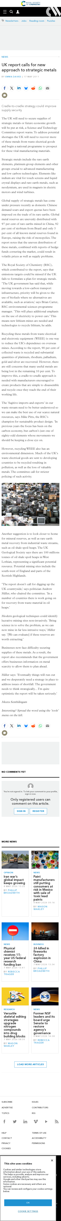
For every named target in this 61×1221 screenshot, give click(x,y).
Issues (35, 1102)
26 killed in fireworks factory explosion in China (42, 954)
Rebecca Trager (12, 973)
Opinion (8, 872)
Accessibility (39, 1138)
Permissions (38, 1143)
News (5, 57)
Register (38, 811)
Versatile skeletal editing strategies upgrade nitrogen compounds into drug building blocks (15, 1025)
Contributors (40, 1107)
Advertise (7, 1107)
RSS (33, 1113)
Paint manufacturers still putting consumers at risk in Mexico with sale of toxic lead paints (44, 888)
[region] (28, 1188)
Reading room (36, 21)
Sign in (21, 811)
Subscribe (7, 1102)
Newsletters (12, 21)
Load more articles (30, 1064)
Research (9, 1009)
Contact (7, 1138)
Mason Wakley (40, 908)
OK (28, 1202)
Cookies (6, 1148)
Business (39, 944)
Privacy (6, 1143)
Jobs (24, 21)
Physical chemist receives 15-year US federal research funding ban (15, 956)
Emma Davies (13, 76)
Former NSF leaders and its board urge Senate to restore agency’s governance (44, 1023)
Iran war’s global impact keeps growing (14, 880)
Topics (5, 1113)
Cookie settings (28, 1211)
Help (4, 1133)
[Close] (52, 1160)
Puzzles (51, 21)
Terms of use (39, 1133)
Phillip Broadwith (12, 891)
